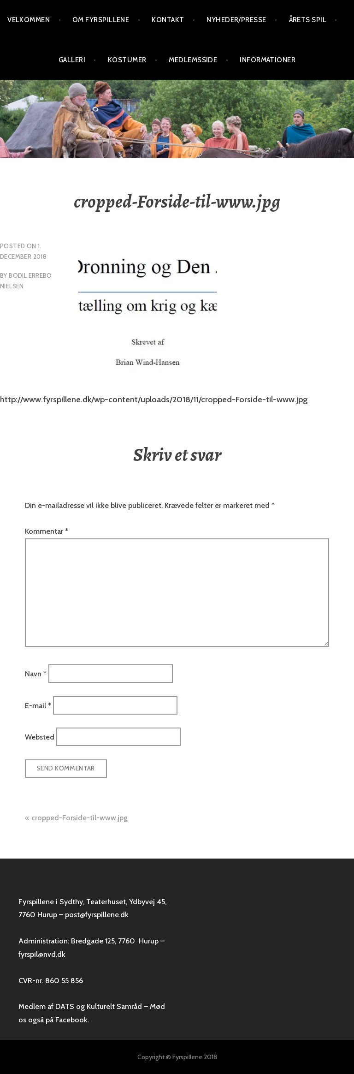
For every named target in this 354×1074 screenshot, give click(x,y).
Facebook (71, 1019)
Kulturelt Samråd (114, 1006)
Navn (36, 673)
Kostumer (127, 60)
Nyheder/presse (236, 20)
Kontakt (168, 20)
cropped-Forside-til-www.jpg (79, 817)
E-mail (38, 705)
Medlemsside (193, 60)
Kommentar (46, 531)
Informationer (267, 60)
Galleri (72, 60)
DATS (64, 1006)
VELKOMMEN (28, 20)
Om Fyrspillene (100, 20)
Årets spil (308, 20)
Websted (39, 737)
